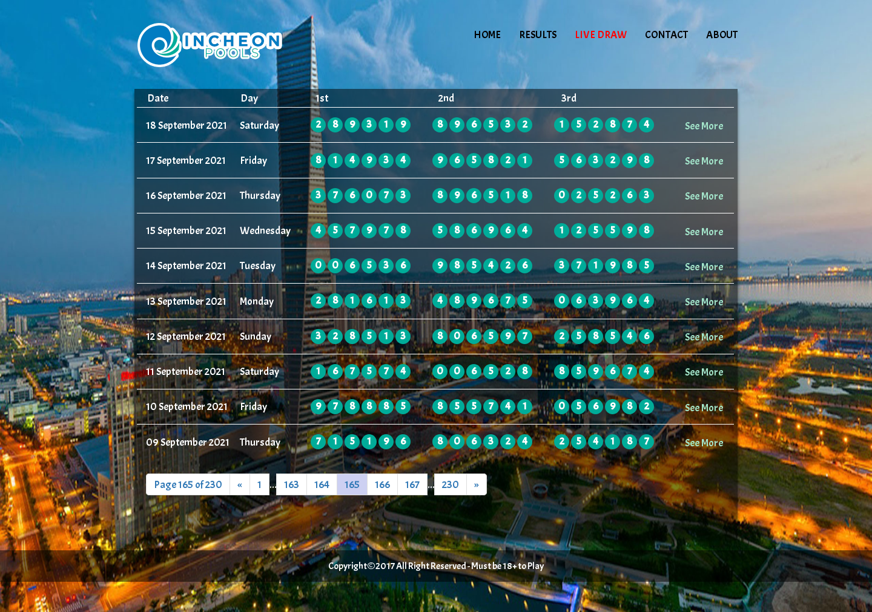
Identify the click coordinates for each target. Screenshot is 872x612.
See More (704, 125)
